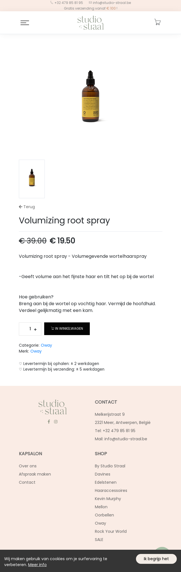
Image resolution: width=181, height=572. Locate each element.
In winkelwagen (67, 328)
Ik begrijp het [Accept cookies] (156, 559)
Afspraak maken (35, 474)
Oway (46, 345)
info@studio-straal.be (111, 2)
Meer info (37, 564)
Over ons (28, 466)
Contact (27, 482)
